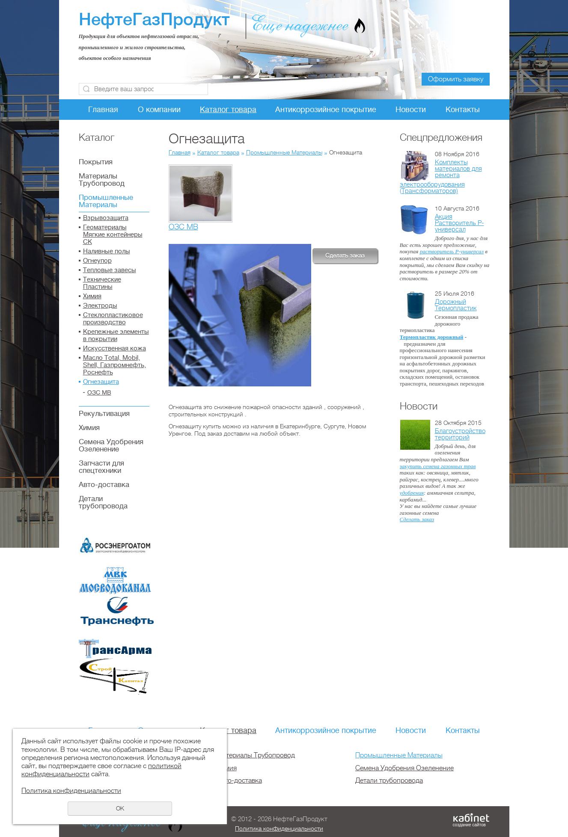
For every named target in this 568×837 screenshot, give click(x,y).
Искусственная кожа (114, 348)
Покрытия (96, 162)
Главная (103, 109)
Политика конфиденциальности (279, 828)
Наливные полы (106, 251)
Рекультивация (104, 414)
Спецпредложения (441, 137)
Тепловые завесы (109, 270)
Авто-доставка (104, 485)
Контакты (463, 109)
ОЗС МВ (99, 392)
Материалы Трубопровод (102, 179)
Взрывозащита (105, 218)
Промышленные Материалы (106, 201)
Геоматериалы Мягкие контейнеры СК (113, 235)
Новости (411, 109)
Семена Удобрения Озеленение (111, 445)
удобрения (412, 493)
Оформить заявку (455, 79)
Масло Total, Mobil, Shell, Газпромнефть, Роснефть (114, 365)
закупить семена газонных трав (438, 466)
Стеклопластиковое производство (113, 319)
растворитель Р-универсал (452, 251)
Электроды (100, 305)
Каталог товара (228, 109)
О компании (159, 109)
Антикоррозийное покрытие (325, 109)
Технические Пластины (102, 283)
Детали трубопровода (103, 502)
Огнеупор (97, 260)
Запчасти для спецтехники (101, 467)
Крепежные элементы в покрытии (116, 335)
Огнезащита (101, 382)
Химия (92, 296)
